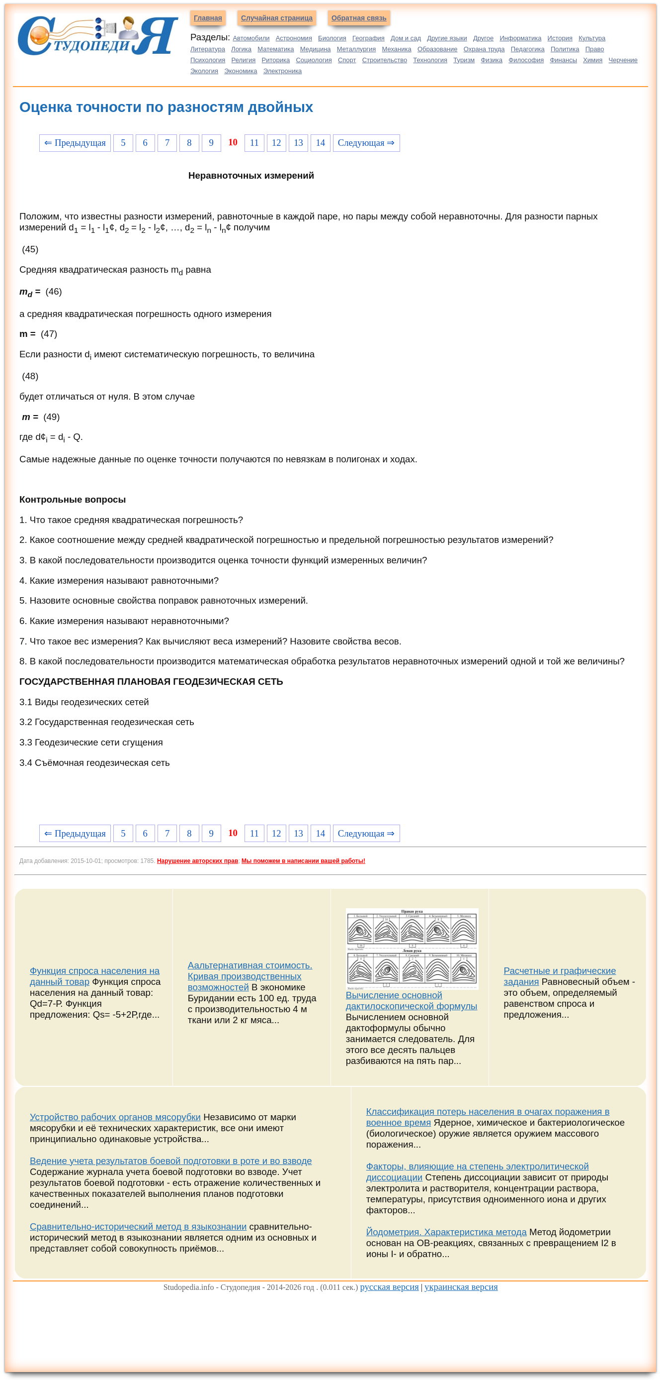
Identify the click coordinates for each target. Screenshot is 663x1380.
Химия (592, 60)
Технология (430, 60)
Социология (314, 60)
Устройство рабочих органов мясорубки (115, 1117)
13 (298, 142)
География (368, 38)
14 (321, 142)
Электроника (282, 71)
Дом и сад (406, 38)
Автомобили (251, 38)
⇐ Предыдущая (75, 142)
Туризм (464, 60)
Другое (483, 38)
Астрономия (294, 38)
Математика (275, 49)
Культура (592, 38)
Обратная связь (359, 18)
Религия (244, 60)
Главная (208, 18)
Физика (491, 60)
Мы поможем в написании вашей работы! (303, 860)
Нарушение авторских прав (197, 860)
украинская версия (461, 1286)
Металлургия (356, 49)
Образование (437, 49)
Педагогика (528, 49)
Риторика (276, 60)
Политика (565, 49)
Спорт (347, 60)
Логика (241, 49)
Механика (397, 49)
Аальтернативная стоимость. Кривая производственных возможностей (250, 976)
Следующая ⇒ (366, 142)
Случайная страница (277, 18)
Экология (204, 71)
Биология (332, 38)
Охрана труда (484, 49)
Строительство (384, 60)
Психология (207, 60)
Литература (207, 49)
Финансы (563, 60)
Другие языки (447, 38)
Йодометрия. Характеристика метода (446, 1232)
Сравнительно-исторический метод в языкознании (138, 1226)
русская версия (389, 1286)
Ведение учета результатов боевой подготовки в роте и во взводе (171, 1161)
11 (254, 142)
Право (594, 49)
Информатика (520, 38)
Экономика (240, 71)
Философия (526, 60)
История (560, 38)
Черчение (623, 60)
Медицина (315, 49)
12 (276, 142)
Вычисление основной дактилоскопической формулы (412, 1000)
